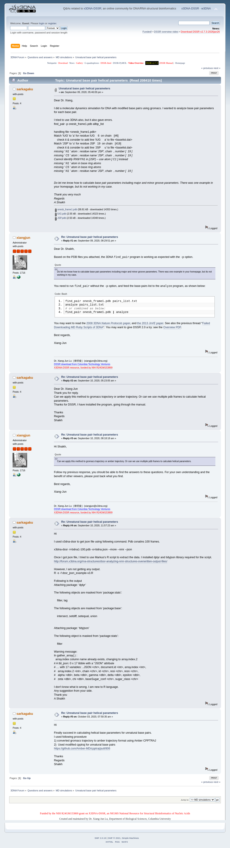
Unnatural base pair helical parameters (84, 88)
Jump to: (185, 800)
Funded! (147, 31)
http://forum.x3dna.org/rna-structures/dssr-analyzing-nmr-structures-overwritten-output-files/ (110, 562)
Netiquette (52, 63)
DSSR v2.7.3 (152, 63)
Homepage (180, 63)
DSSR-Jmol (106, 63)
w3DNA (206, 8)
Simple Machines (130, 839)
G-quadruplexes (91, 63)
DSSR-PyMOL (120, 63)
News (72, 63)
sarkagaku (24, 89)
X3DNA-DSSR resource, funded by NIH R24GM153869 (83, 368)
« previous (207, 68)
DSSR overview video (166, 31)
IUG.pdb (60, 213)
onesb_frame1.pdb (66, 209)
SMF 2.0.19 (100, 839)
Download (63, 63)
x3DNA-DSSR (92, 8)
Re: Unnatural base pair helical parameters (89, 237)
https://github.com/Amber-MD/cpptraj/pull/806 (82, 749)
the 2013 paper (150, 324)
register (52, 23)
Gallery (79, 63)
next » (217, 68)
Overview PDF (172, 328)
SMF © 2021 (114, 839)
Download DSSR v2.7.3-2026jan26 (200, 31)
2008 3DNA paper (108, 324)
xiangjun (23, 237)
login (41, 23)
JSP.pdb (60, 218)
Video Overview (136, 63)
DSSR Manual (166, 63)
